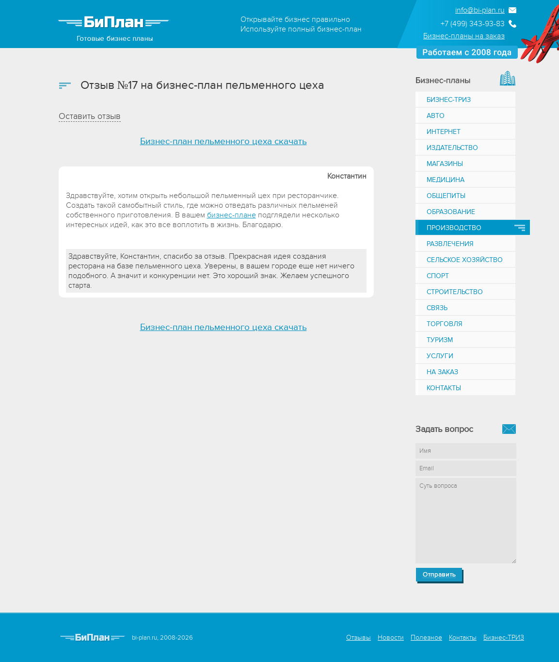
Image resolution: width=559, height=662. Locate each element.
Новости (391, 637)
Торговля (445, 324)
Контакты (444, 388)
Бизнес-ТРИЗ (449, 100)
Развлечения (450, 244)
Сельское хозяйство (465, 260)
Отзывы (358, 637)
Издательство (452, 148)
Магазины (445, 164)
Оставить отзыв (90, 116)
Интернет (444, 132)
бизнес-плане (231, 215)
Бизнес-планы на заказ (464, 36)
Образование (451, 212)
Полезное (426, 637)
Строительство (455, 292)
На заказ (442, 372)
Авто (436, 116)
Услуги (440, 356)
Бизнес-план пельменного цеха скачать (223, 141)
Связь (437, 308)
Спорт (438, 276)
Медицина (445, 180)
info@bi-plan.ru (480, 10)
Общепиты (446, 196)
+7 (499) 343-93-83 (473, 24)
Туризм (440, 340)
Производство (454, 228)
